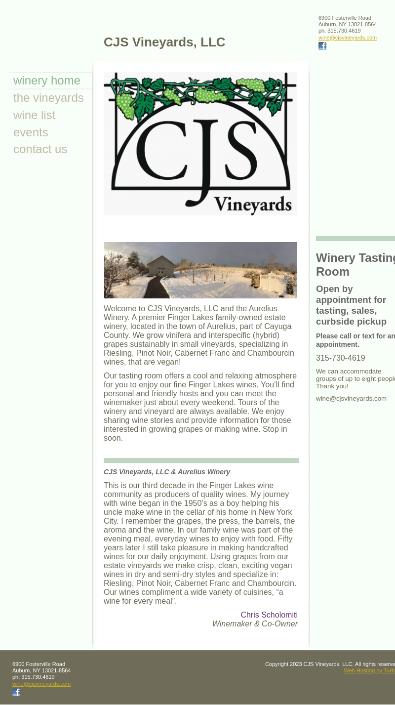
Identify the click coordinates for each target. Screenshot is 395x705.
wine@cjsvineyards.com (347, 38)
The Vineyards (48, 97)
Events (30, 132)
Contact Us (40, 149)
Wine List (34, 115)
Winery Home (46, 80)
